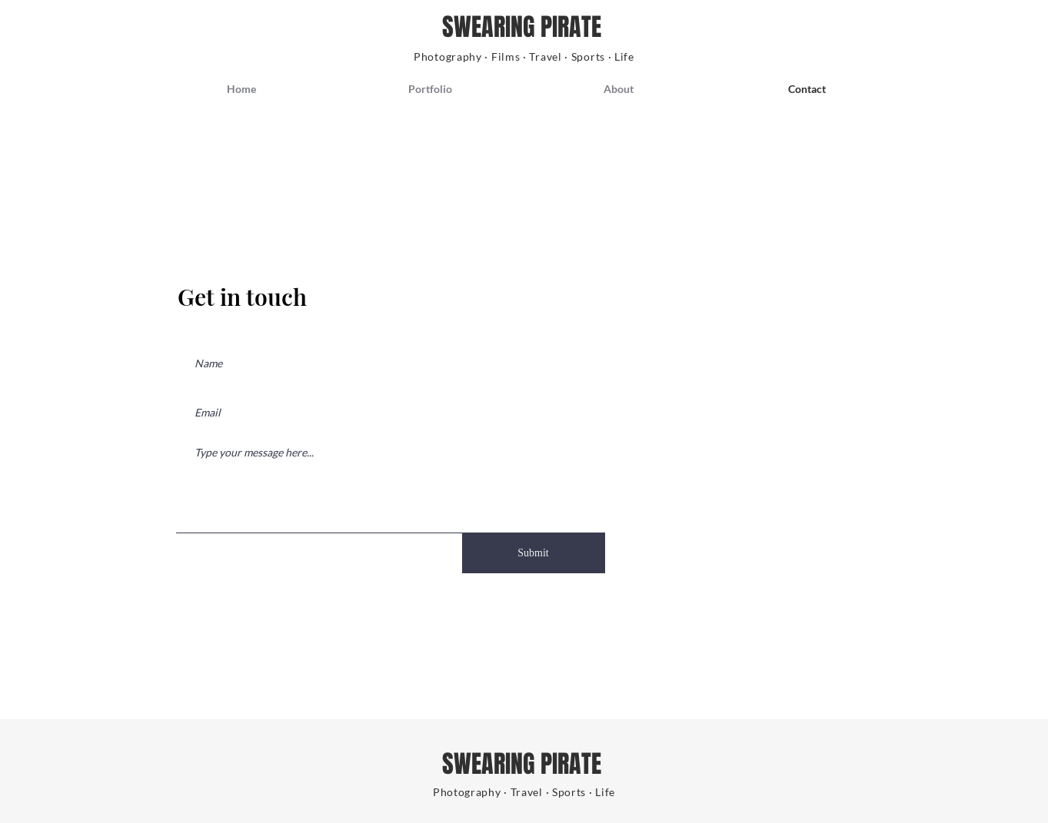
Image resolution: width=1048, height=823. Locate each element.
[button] (430, 89)
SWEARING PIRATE (524, 27)
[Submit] (533, 553)
